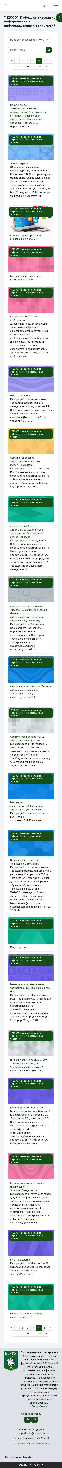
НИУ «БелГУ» (35, 1464)
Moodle (27, 1457)
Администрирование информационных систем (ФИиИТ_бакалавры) (25, 461)
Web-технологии (20, 395)
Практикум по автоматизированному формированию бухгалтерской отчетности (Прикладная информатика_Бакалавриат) (28, 112)
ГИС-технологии (20, 1259)
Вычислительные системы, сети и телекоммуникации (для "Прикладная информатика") (30, 1063)
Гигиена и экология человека (27, 1313)
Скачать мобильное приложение (31, 1443)
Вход (56, 5)
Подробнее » (39, 1406)
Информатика (18, 947)
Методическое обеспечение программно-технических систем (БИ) (30, 988)
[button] (45, 5)
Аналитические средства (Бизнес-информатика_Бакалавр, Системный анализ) (30, 690)
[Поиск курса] (27, 50)
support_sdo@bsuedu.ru (31, 1433)
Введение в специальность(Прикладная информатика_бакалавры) (26, 806)
